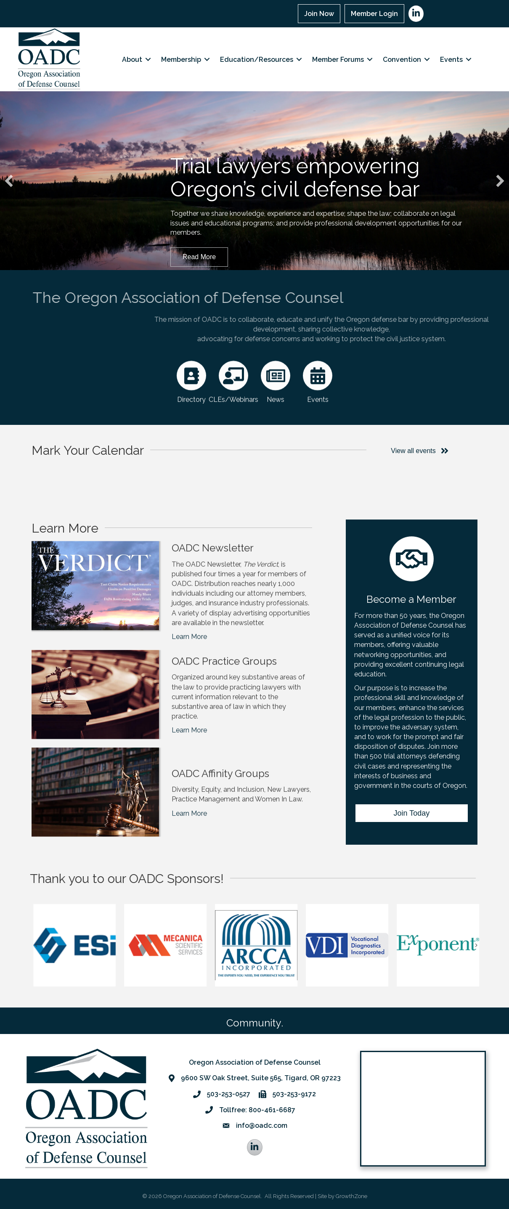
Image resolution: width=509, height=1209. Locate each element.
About (132, 60)
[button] (9, 181)
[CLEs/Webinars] (233, 406)
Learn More (189, 675)
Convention (402, 60)
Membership (181, 60)
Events (451, 60)
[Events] (318, 406)
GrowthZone (351, 1196)
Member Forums (338, 60)
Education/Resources (256, 60)
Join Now (319, 14)
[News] (275, 406)
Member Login (374, 14)
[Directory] (191, 406)
